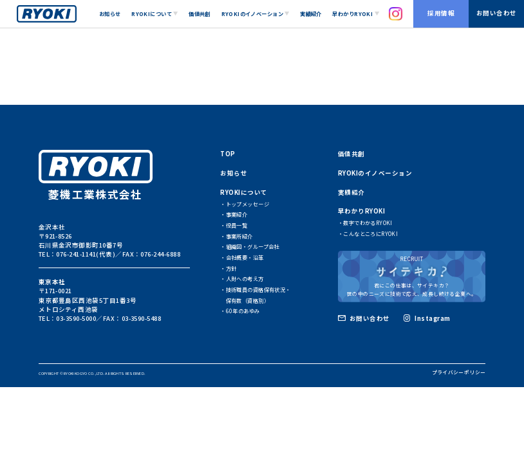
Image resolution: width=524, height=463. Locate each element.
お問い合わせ (496, 12)
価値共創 (200, 13)
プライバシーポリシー (459, 372)
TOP (227, 153)
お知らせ (110, 13)
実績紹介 (311, 13)
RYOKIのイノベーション (375, 172)
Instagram (432, 318)
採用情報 (440, 12)
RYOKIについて (243, 192)
